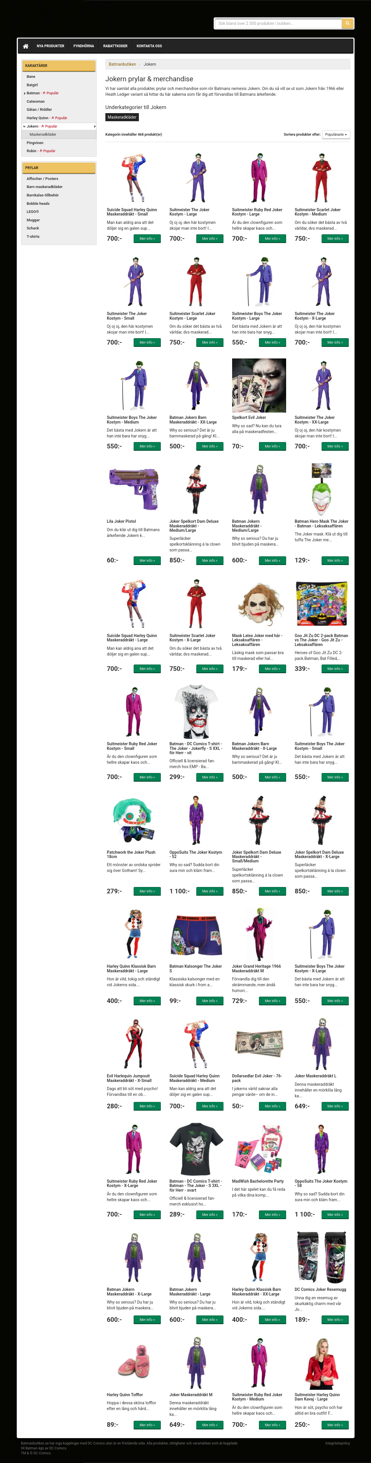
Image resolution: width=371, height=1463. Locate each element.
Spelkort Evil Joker (249, 417)
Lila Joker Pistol (121, 521)
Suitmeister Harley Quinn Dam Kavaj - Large (317, 1396)
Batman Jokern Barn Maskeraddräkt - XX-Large (193, 419)
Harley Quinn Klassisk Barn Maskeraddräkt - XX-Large (256, 1291)
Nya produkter (50, 46)
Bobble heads (38, 203)
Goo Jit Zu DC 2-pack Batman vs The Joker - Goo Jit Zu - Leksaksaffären (321, 640)
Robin (41, 151)
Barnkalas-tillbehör (43, 195)
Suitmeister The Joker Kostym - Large (189, 211)
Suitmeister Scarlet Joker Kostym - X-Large (192, 637)
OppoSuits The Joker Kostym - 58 (321, 1183)
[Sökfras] (278, 23)
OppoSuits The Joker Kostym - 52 (195, 854)
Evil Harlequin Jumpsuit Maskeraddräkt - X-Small (129, 1078)
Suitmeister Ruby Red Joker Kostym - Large (257, 211)
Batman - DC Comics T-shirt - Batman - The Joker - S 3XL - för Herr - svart (195, 1186)
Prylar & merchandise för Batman (63, 20)
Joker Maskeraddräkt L (315, 1076)
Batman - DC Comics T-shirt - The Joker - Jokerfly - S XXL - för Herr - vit (196, 748)
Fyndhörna (83, 46)
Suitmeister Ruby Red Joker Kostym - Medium (257, 1396)
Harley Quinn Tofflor (125, 1394)
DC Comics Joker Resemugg (320, 1289)
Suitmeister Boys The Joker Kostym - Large (257, 315)
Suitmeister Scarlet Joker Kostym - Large (192, 315)
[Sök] (347, 23)
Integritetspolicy (337, 1443)
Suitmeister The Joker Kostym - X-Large (315, 315)
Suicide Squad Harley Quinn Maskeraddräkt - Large (132, 637)
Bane (31, 76)
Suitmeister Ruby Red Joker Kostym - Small (132, 745)
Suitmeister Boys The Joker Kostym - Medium (132, 419)
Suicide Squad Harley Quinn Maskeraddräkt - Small (132, 211)
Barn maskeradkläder (45, 187)
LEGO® (33, 211)
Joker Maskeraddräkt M (190, 1394)
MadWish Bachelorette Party (258, 1181)
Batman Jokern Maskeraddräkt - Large (189, 1291)
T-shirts (33, 236)
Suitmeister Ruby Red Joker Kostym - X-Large (132, 1183)
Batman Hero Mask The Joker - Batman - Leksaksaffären (321, 523)
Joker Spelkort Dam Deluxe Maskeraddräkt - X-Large (319, 854)
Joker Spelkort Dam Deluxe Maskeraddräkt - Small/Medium (256, 857)
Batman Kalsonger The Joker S (195, 968)
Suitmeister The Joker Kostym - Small (127, 315)
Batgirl (32, 85)
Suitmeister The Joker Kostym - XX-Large (315, 419)
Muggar (33, 220)
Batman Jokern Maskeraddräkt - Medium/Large (247, 526)
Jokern (42, 126)
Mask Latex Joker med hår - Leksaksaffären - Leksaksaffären (257, 640)
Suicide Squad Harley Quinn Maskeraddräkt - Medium (194, 1078)
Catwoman (36, 101)
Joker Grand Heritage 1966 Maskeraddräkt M (256, 968)
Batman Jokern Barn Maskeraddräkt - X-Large (254, 745)
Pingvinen (35, 143)
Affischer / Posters (42, 178)
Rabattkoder (115, 46)
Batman (43, 93)
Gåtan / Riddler (39, 109)
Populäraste (336, 135)
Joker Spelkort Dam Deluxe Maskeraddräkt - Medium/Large (194, 526)
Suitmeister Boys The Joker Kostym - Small (320, 745)
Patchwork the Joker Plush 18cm (131, 854)
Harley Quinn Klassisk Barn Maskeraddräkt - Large (131, 968)
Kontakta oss (149, 46)
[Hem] (25, 46)
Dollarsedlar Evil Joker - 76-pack (257, 1078)
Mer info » (147, 239)
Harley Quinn (47, 118)
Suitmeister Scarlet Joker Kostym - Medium (318, 211)
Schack (33, 228)
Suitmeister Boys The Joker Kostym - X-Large (320, 968)
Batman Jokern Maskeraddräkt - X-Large (129, 1291)
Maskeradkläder (43, 134)
